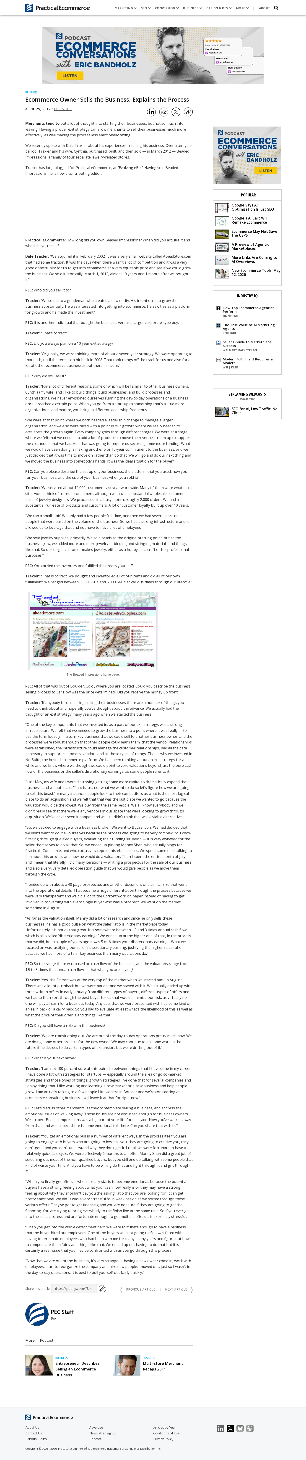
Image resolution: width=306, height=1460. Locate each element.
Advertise (96, 1427)
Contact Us (34, 1433)
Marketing (126, 8)
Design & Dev (219, 8)
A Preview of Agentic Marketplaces (242, 247)
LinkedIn (223, 1428)
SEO (146, 8)
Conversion (167, 8)
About (264, 8)
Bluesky (242, 1428)
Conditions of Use (166, 1433)
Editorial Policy (36, 1439)
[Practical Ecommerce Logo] (57, 8)
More (242, 8)
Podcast (46, 1340)
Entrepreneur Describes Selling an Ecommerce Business (77, 1369)
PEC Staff (63, 109)
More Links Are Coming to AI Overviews (246, 260)
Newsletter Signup (102, 1433)
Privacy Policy (163, 1439)
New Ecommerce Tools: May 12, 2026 (248, 273)
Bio (53, 1318)
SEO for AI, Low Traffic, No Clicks (246, 411)
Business (192, 8)
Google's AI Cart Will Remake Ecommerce (241, 221)
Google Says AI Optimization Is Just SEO (244, 208)
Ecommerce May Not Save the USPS (246, 234)
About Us (32, 1427)
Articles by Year (164, 1427)
